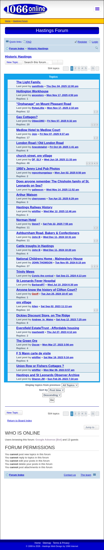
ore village (23, 302)
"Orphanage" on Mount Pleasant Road (43, 104)
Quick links (15, 41)
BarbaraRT (38, 284)
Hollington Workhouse (32, 91)
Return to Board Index (19, 420)
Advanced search (60, 62)
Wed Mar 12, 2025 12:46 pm (60, 211)
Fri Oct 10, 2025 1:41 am (64, 146)
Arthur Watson (26, 194)
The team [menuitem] (86, 474)
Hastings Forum (20, 21)
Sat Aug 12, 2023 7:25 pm (71, 319)
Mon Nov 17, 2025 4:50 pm (62, 95)
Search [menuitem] (96, 48)
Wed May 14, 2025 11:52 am (62, 189)
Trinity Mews (25, 271)
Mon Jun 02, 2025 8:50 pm (70, 172)
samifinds (38, 86)
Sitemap (47, 543)
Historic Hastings (18, 56)
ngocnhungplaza (42, 172)
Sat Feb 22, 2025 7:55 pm (58, 223)
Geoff (35, 293)
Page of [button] (66, 68)
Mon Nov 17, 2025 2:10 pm (62, 107)
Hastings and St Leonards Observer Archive (47, 375)
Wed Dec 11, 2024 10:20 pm (59, 250)
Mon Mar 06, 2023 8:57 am (59, 370)
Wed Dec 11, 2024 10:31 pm (59, 237)
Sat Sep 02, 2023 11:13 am (56, 306)
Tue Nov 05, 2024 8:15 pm (70, 262)
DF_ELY (36, 159)
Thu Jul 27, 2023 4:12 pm (62, 332)
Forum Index (16, 474)
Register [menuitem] (82, 41)
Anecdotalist (39, 146)
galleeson (38, 189)
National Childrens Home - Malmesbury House (49, 258)
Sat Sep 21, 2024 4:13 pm (71, 275)
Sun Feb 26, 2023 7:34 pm (63, 378)
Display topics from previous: (51, 385)
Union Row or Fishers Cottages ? (40, 366)
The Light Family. (28, 82)
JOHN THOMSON (42, 262)
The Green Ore (26, 340)
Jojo (34, 134)
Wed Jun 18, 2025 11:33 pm (60, 159)
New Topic (12, 62)
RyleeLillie (38, 107)
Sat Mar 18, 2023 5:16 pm (58, 357)
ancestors (38, 95)
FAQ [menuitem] (28, 41)
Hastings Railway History (34, 207)
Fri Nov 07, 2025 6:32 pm (62, 120)
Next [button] (97, 68)
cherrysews (39, 198)
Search (55, 62)
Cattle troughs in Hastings (35, 246)
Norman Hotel (26, 219)
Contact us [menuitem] (70, 474)
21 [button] (93, 68)
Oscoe (36, 344)
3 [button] (79, 68)
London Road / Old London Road (40, 143)
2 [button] (75, 68)
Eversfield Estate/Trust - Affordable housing (47, 328)
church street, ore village (34, 155)
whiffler (36, 211)
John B (36, 237)
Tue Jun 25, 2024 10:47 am (57, 293)
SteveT (36, 223)
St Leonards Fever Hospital (35, 280)
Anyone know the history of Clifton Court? (46, 289)
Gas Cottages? (27, 117)
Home (7, 21)
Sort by (51, 390)
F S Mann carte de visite (33, 353)
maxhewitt (38, 332)
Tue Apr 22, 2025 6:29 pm (63, 198)
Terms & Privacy (61, 543)
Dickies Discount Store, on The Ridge (43, 315)
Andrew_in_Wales (42, 319)
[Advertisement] (52, 509)
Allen (35, 306)
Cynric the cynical (42, 275)
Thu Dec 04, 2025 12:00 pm (62, 86)
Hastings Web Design (52, 546)
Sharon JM (38, 378)
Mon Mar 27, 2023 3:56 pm (57, 344)
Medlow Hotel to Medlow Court (38, 130)
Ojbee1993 (38, 120)
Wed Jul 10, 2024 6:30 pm (63, 284)
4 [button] (82, 68)
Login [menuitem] (95, 41)
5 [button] (85, 68)
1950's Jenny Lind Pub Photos (38, 168)
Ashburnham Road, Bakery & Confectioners (47, 233)
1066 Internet (72, 546)
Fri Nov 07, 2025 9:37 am (54, 134)
